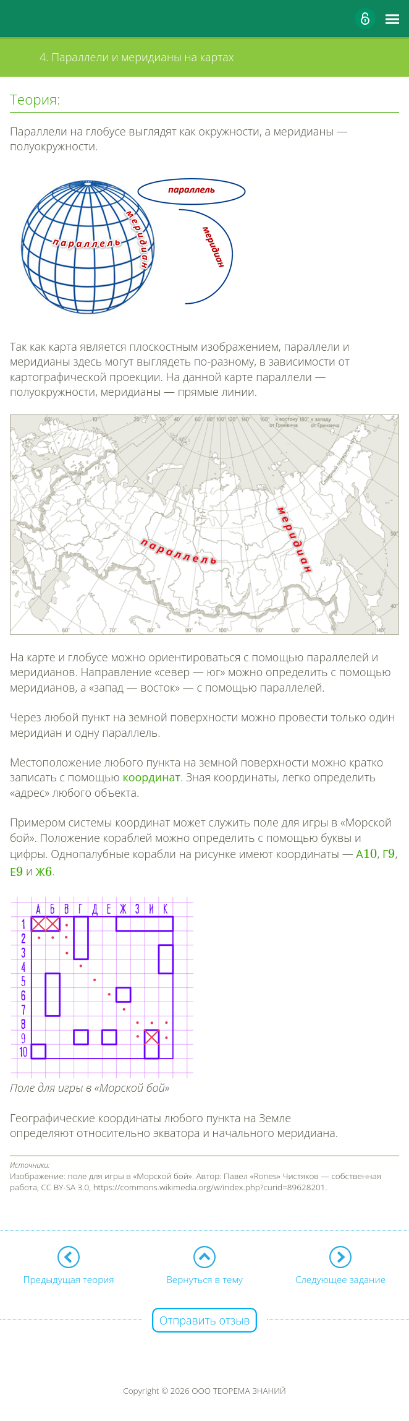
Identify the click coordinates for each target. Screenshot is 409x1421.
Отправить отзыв (204, 1320)
